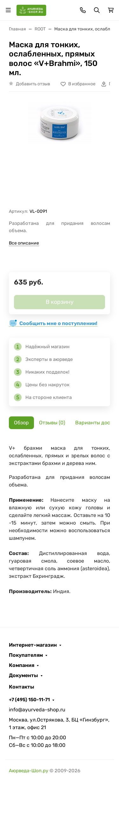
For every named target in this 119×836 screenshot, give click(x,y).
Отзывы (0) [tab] (52, 423)
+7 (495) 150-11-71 (29, 699)
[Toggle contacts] (83, 10)
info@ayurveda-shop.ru (37, 710)
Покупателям (26, 655)
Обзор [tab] (21, 423)
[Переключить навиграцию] (8, 10)
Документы (23, 675)
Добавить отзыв (33, 84)
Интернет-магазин (33, 645)
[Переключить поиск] (96, 10)
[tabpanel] (59, 523)
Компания (21, 665)
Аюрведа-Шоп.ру (28, 771)
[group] (59, 152)
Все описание (24, 243)
